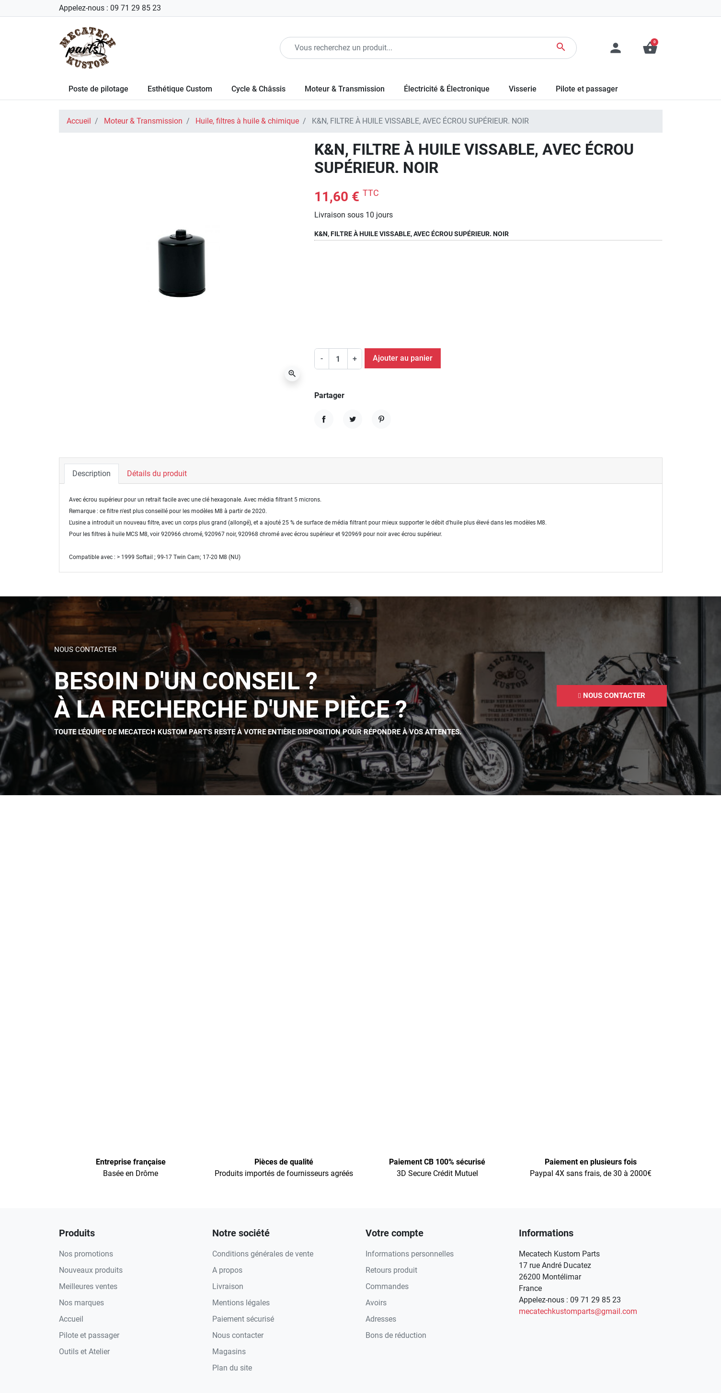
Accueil (79, 121)
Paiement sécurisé (243, 1319)
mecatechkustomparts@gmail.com (578, 1311)
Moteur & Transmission (143, 121)
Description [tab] (91, 473)
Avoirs (376, 1302)
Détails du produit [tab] (157, 473)
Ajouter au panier (403, 358)
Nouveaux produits (91, 1270)
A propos (227, 1270)
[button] (650, 47)
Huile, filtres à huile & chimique (247, 121)
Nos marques (81, 1302)
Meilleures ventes (88, 1286)
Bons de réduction (396, 1335)
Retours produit (391, 1270)
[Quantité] (338, 359)
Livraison (227, 1286)
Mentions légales (241, 1302)
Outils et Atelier (84, 1351)
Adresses (381, 1319)
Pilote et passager (89, 1335)
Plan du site (232, 1367)
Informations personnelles (410, 1253)
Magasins (229, 1351)
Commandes (387, 1286)
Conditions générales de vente (262, 1253)
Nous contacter (237, 1335)
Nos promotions (86, 1253)
